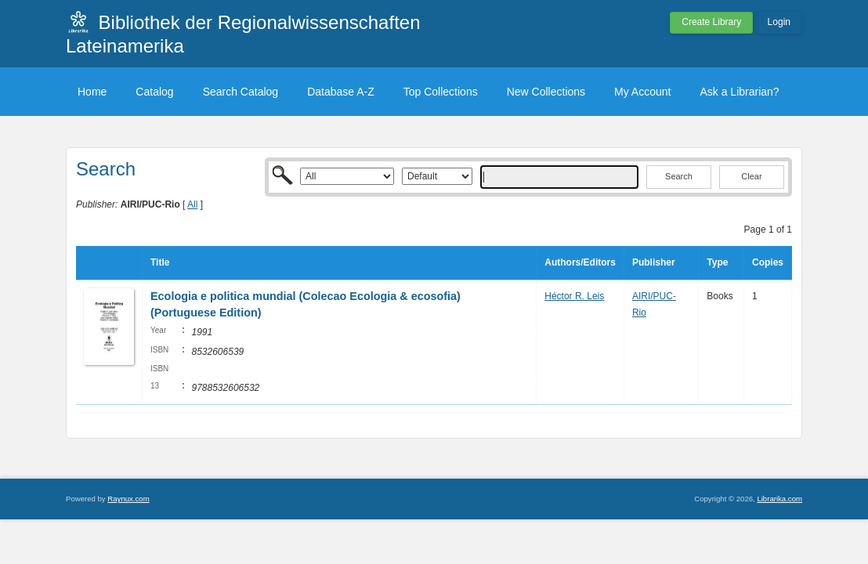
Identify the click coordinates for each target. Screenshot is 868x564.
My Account (642, 91)
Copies (767, 262)
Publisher (653, 262)
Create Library (711, 21)
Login (779, 21)
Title (159, 262)
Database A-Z (340, 91)
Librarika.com (779, 498)
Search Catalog (241, 91)
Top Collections (440, 91)
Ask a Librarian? (739, 91)
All (192, 204)
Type (717, 262)
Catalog (154, 91)
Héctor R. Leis (574, 296)
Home (92, 91)
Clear (751, 176)
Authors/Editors (580, 262)
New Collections (546, 91)
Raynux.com (128, 498)
